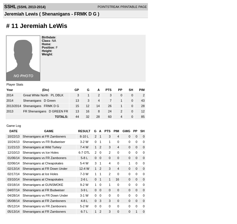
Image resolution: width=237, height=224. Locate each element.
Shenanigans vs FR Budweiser (44, 141)
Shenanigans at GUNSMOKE (43, 184)
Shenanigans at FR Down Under (45, 168)
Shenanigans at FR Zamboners (44, 136)
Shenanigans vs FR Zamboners (44, 158)
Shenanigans (32, 100)
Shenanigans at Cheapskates (43, 163)
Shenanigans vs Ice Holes (41, 152)
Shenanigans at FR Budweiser (44, 190)
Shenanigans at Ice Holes (40, 174)
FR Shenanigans (35, 111)
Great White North (36, 95)
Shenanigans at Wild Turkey (42, 147)
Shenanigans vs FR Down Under (45, 195)
